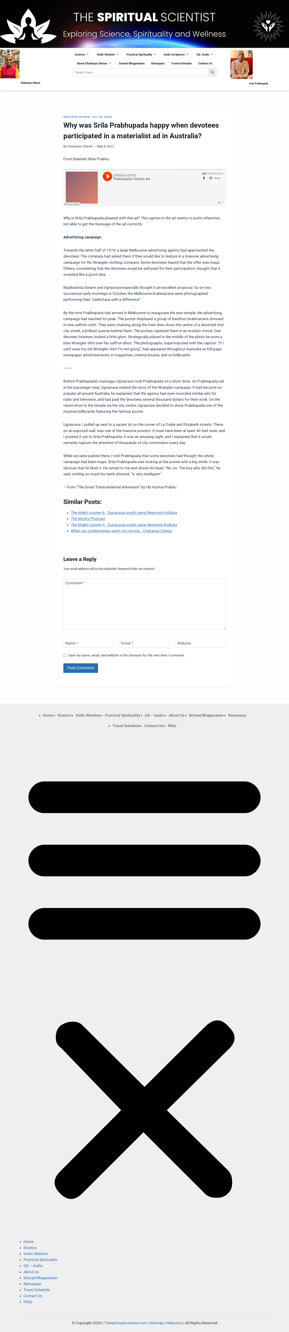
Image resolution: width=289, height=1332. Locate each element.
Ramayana (158, 63)
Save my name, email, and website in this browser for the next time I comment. (126, 655)
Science (82, 55)
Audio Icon (70, 117)
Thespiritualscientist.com (125, 1323)
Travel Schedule (181, 63)
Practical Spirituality (141, 55)
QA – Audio (154, 715)
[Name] (88, 643)
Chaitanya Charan (80, 146)
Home (48, 715)
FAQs (172, 725)
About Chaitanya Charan (94, 63)
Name (71, 643)
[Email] (144, 643)
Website (184, 643)
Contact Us (205, 63)
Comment (74, 583)
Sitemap (157, 1323)
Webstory (174, 1323)
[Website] (200, 643)
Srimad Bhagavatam (131, 63)
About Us (177, 715)
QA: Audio (205, 55)
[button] (144, 984)
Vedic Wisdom (107, 55)
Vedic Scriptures (176, 55)
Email (127, 643)
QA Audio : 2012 (88, 117)
